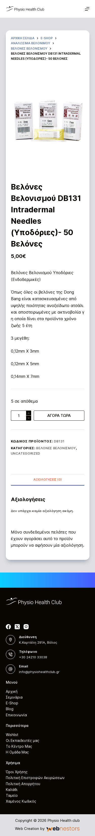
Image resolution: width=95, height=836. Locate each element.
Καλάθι (11, 789)
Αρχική (11, 691)
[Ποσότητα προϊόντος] (21, 416)
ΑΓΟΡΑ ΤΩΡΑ (59, 415)
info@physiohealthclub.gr (39, 672)
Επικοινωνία (16, 715)
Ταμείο (12, 795)
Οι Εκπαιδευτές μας (22, 740)
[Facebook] (8, 626)
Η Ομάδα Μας (17, 752)
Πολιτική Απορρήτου (23, 784)
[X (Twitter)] (17, 626)
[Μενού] (87, 9)
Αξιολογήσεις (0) (47, 479)
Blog (9, 709)
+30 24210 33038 (33, 657)
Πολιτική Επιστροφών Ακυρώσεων (35, 778)
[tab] (47, 479)
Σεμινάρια (14, 697)
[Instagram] (26, 626)
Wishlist (12, 734)
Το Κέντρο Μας (19, 746)
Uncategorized (25, 453)
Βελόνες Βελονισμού (56, 448)
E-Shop (12, 703)
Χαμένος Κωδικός (21, 801)
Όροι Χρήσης (17, 772)
